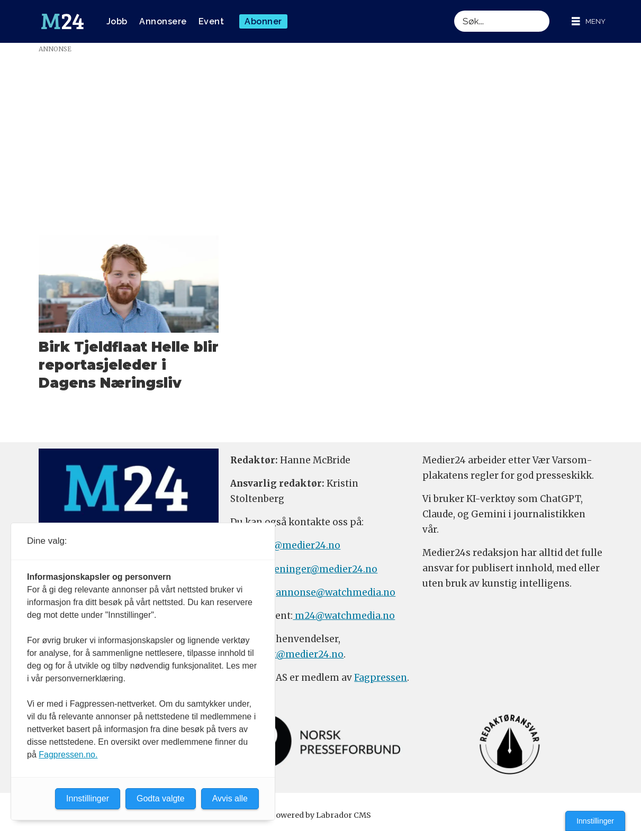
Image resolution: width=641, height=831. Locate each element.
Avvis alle (230, 798)
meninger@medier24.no (321, 569)
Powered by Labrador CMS (320, 815)
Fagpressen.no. (68, 754)
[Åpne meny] (588, 21)
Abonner (263, 21)
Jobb (117, 21)
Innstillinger (595, 821)
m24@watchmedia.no (344, 616)
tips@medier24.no (297, 545)
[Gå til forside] (62, 22)
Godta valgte (161, 798)
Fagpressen (380, 677)
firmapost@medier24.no (287, 654)
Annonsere (163, 21)
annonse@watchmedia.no (335, 592)
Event (211, 21)
